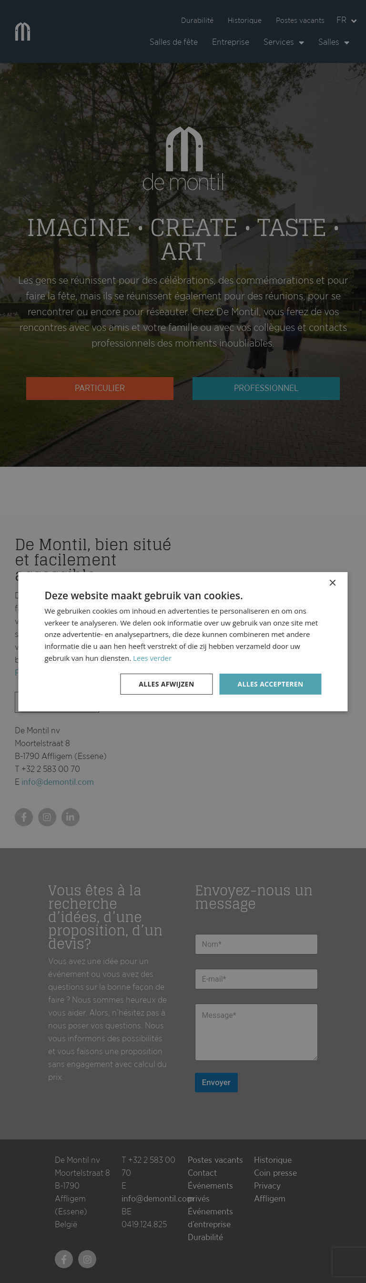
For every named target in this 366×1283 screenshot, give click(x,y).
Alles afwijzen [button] (165, 683)
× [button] (332, 582)
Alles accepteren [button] (270, 683)
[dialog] (183, 641)
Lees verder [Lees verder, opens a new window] (152, 657)
